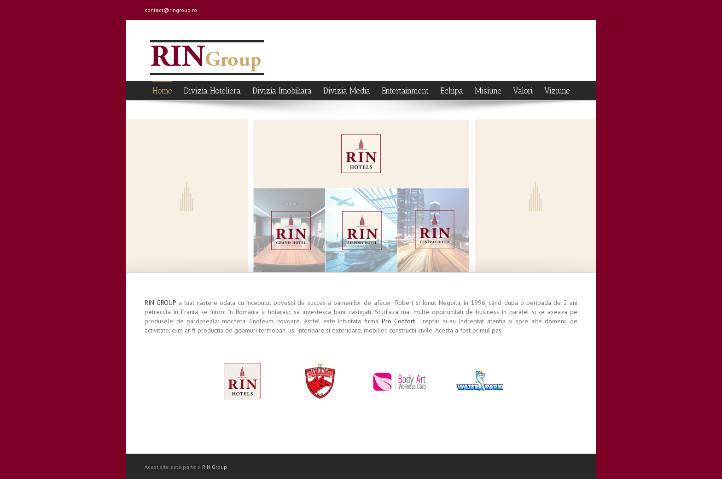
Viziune (557, 90)
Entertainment (405, 90)
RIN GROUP (160, 302)
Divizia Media (346, 90)
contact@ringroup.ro (171, 9)
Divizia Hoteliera (212, 90)
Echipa (451, 90)
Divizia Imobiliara (282, 90)
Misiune (488, 90)
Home (162, 90)
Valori (523, 90)
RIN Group (214, 466)
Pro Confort (398, 321)
